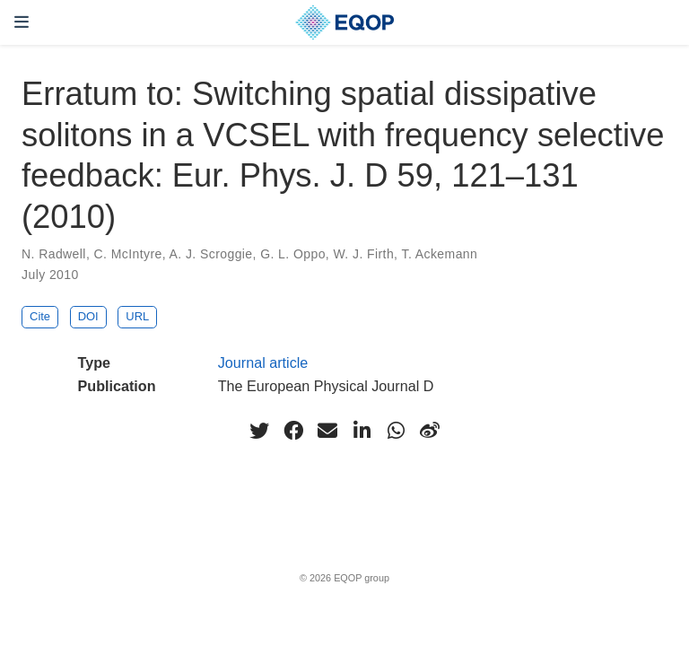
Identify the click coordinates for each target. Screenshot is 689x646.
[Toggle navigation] (21, 22)
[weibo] (429, 430)
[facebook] (293, 430)
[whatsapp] (395, 430)
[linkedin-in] (361, 430)
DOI (88, 316)
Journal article (263, 362)
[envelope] (327, 430)
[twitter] (259, 430)
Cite (40, 316)
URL (137, 316)
